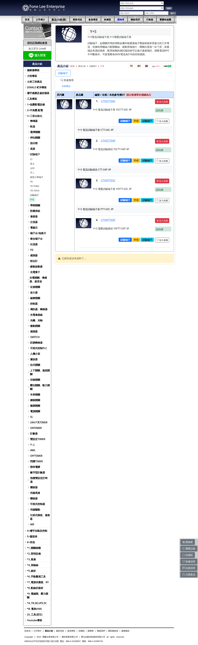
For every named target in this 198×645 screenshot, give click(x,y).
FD (31, 250)
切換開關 (35, 379)
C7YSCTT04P (108, 140)
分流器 (34, 222)
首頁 (27, 19)
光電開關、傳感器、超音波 (38, 279)
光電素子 (35, 272)
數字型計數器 (37, 472)
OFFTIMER (36, 455)
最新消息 (77, 19)
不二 (32, 172)
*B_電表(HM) (34, 609)
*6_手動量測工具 (36, 576)
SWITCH (35, 337)
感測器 (34, 255)
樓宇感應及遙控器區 (38, 93)
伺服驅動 (35, 509)
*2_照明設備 (34, 553)
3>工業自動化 (34, 116)
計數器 (34, 433)
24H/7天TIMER (38, 422)
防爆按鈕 (35, 211)
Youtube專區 (34, 620)
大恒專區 (32, 76)
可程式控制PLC (38, 348)
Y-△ (32, 444)
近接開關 (35, 287)
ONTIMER (36, 428)
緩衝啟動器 (36, 266)
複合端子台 (36, 238)
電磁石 (34, 227)
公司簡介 (40, 19)
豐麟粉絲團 (165, 19)
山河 (32, 168)
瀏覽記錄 (188, 548)
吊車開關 (35, 394)
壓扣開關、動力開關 (40, 387)
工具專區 (32, 98)
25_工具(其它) (34, 614)
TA (31, 181)
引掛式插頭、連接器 (40, 517)
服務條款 (125, 631)
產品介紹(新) (59, 19)
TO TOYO (34, 190)
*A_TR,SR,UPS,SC (37, 603)
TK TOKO (34, 186)
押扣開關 (35, 137)
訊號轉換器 (36, 342)
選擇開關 (35, 132)
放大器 (34, 292)
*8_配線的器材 (35, 588)
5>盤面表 (32, 536)
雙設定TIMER (37, 439)
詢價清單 (188, 568)
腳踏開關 (35, 400)
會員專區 (93, 19)
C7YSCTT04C (108, 101)
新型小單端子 (36, 177)
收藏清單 (188, 561)
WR (32, 524)
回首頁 (27, 631)
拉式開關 (35, 365)
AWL (32, 450)
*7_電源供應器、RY (38, 582)
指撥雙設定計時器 (38, 479)
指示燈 (34, 143)
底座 (32, 148)
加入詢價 (162, 101)
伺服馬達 (35, 493)
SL (31, 417)
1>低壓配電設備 (36, 104)
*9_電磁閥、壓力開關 (37, 595)
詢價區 (107, 19)
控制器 (34, 303)
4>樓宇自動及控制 (37, 530)
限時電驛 (35, 467)
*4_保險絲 (32, 565)
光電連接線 (36, 314)
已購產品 (188, 574)
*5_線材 (31, 570)
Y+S (32, 199)
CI (31, 159)
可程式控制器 (37, 504)
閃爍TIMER (36, 461)
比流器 (34, 244)
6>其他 (31, 542)
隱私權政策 (113, 631)
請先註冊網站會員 (37, 43)
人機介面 (35, 353)
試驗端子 (35, 154)
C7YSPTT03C (108, 180)
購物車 (120, 19)
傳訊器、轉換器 (38, 309)
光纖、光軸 (36, 320)
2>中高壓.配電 (35, 110)
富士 (32, 163)
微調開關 (35, 405)
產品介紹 (82, 66)
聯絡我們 (135, 19)
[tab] (66, 86)
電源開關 (35, 411)
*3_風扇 (31, 559)
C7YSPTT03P (108, 220)
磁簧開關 (35, 298)
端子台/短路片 (38, 233)
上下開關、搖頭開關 (40, 372)
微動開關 (35, 326)
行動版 (149, 19)
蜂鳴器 (34, 121)
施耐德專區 (33, 70)
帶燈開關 (35, 205)
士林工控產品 (34, 81)
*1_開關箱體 (34, 548)
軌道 (32, 126)
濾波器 (34, 359)
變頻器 (34, 487)
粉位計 (34, 261)
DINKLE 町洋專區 (37, 87)
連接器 (34, 216)
